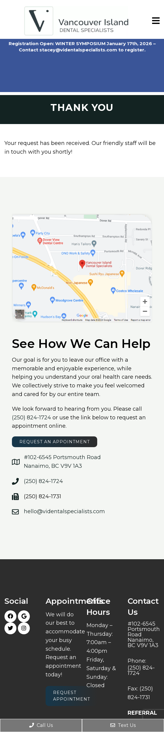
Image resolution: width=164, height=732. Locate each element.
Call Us (41, 725)
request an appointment (54, 441)
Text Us (123, 725)
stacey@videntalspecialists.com (78, 50)
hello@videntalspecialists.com (64, 511)
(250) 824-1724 (31, 417)
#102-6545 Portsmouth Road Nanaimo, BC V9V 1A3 (144, 634)
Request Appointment (71, 696)
